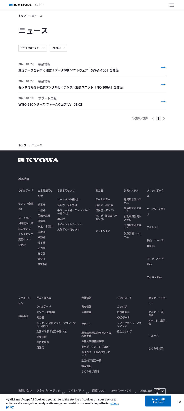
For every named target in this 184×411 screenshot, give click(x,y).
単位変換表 (42, 342)
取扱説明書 (123, 312)
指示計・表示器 (104, 205)
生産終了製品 (154, 277)
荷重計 (41, 204)
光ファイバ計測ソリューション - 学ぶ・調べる (56, 324)
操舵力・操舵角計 (67, 205)
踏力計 (61, 218)
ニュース (153, 335)
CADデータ (123, 317)
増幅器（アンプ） (105, 210)
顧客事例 (23, 316)
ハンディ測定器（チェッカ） (107, 217)
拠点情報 (86, 306)
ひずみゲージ (25, 191)
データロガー (103, 199)
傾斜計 (41, 221)
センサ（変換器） (46, 312)
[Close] (180, 402)
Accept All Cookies (158, 400)
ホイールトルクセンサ (69, 224)
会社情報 (86, 298)
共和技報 (41, 336)
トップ (22, 16)
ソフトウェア (103, 231)
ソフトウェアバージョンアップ (129, 324)
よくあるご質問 (90, 371)
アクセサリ (153, 227)
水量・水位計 (45, 226)
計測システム (131, 191)
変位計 (41, 259)
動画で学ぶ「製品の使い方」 (52, 331)
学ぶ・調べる (43, 298)
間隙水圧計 (44, 215)
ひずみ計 (42, 264)
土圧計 (41, 210)
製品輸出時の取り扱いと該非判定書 (96, 334)
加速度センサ (25, 223)
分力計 (22, 245)
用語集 (40, 347)
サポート (86, 324)
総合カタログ (124, 331)
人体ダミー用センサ (68, 229)
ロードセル (24, 217)
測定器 (99, 191)
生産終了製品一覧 (91, 360)
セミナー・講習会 (155, 313)
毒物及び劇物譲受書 (92, 341)
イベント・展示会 (156, 322)
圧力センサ (24, 228)
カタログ (122, 306)
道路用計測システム (132, 201)
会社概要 (86, 312)
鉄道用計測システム (132, 210)
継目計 (41, 253)
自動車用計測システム (132, 218)
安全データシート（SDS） (96, 346)
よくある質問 (155, 349)
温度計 (41, 232)
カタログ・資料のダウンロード (95, 354)
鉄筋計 (41, 237)
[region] (92, 402)
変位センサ (24, 239)
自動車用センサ (66, 191)
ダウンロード (124, 298)
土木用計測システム (132, 227)
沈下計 (41, 242)
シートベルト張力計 (68, 199)
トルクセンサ (25, 234)
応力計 (41, 248)
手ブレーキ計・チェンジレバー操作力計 (73, 212)
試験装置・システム (132, 235)
